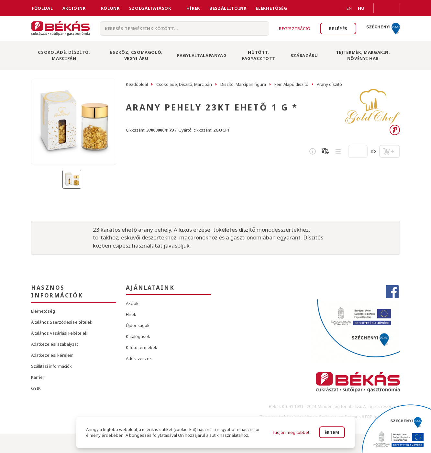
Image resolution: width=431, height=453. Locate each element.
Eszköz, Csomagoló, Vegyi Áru (136, 55)
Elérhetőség (271, 8)
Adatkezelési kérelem (52, 355)
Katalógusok (138, 336)
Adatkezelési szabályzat (54, 344)
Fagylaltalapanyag (202, 55)
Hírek (193, 8)
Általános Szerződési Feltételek (61, 322)
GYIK (36, 388)
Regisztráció (294, 28)
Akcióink (74, 8)
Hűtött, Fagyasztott (258, 55)
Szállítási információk (51, 366)
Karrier (37, 377)
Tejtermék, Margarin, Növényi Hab (363, 55)
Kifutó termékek (141, 347)
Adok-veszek (139, 358)
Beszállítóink (227, 8)
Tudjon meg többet (290, 432)
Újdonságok (137, 325)
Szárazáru (304, 55)
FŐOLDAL (42, 8)
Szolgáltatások (150, 8)
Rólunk (110, 8)
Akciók (132, 303)
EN (341, 8)
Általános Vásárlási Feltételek (59, 333)
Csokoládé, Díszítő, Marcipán (64, 55)
